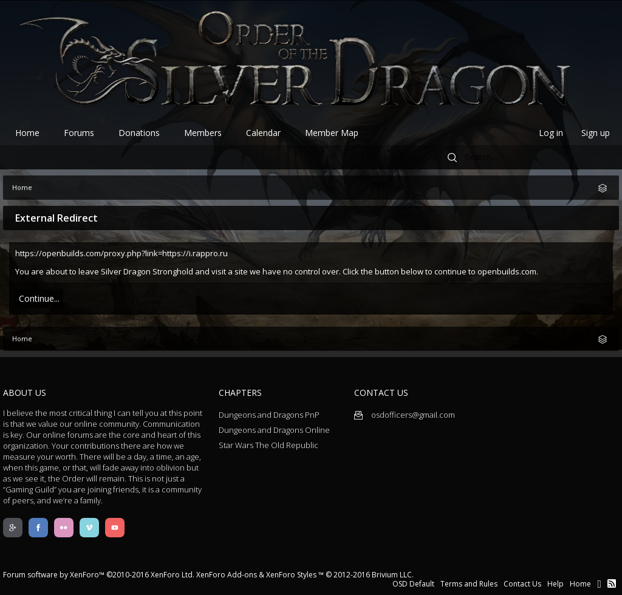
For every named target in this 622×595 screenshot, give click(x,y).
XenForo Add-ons (226, 575)
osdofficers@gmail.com (404, 414)
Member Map (331, 132)
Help (555, 584)
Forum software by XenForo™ (98, 575)
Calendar (263, 132)
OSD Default (413, 584)
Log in (551, 132)
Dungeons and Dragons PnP (269, 414)
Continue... (39, 298)
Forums (79, 132)
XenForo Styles (291, 575)
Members (203, 132)
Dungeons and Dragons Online (274, 429)
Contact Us (522, 584)
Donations (139, 132)
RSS (611, 583)
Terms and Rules (468, 584)
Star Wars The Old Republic (268, 445)
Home (27, 132)
